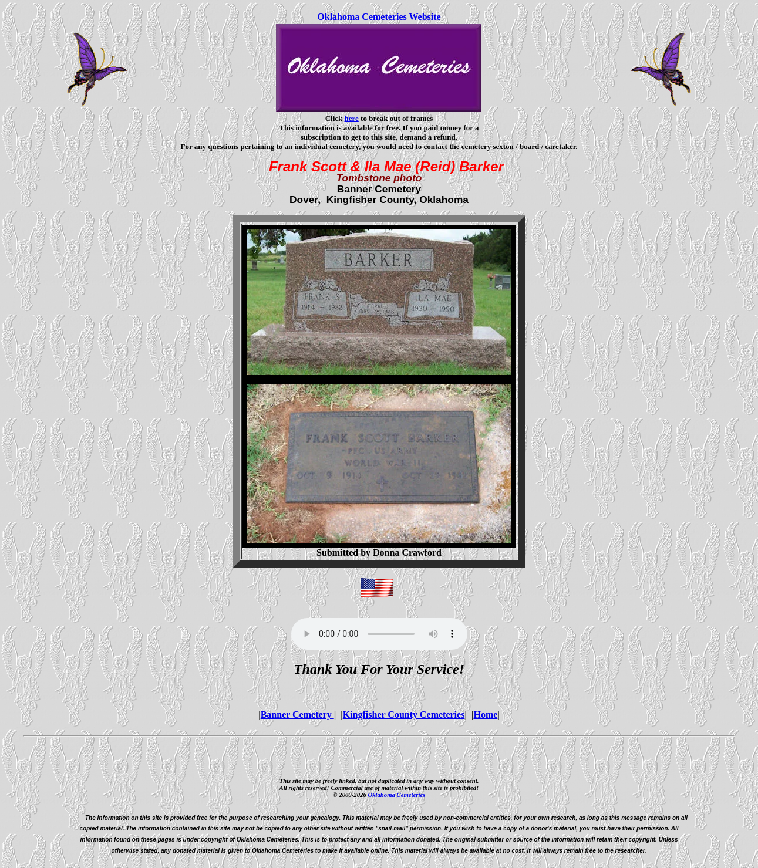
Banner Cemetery (297, 715)
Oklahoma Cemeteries (396, 794)
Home (485, 715)
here (352, 118)
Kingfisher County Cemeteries (404, 715)
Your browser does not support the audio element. (379, 634)
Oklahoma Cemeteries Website (378, 17)
